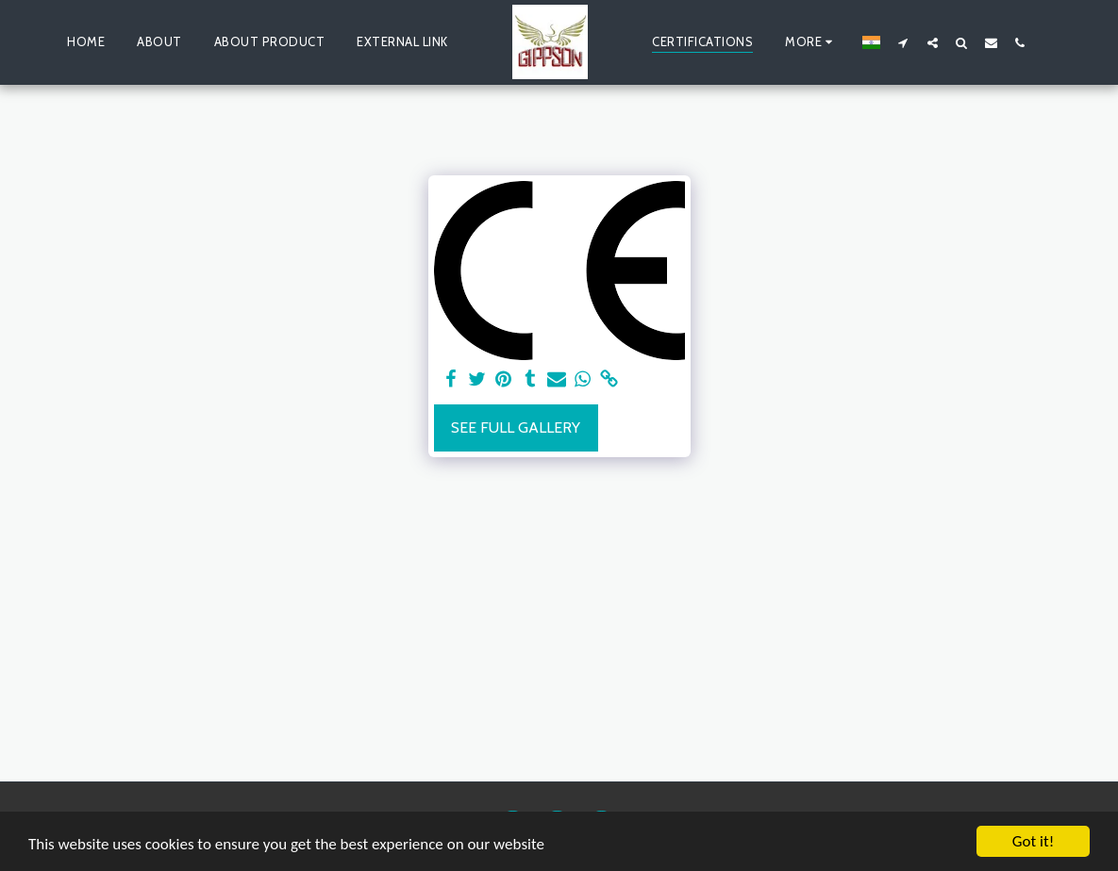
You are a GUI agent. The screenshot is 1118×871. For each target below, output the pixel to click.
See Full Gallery (515, 427)
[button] (903, 42)
